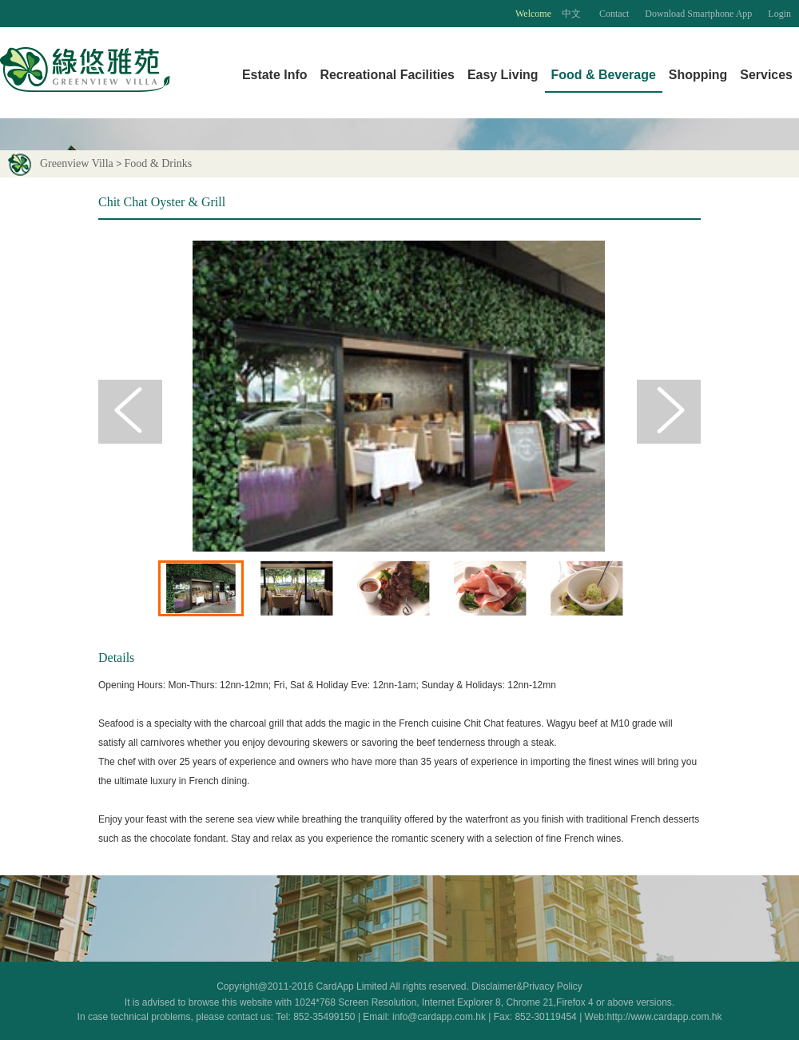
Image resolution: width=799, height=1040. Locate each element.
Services (766, 75)
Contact (614, 13)
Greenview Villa (59, 163)
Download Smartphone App (698, 13)
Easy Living (503, 75)
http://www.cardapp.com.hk (663, 1016)
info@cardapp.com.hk (440, 1016)
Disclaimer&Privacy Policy (526, 986)
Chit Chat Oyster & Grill (161, 202)
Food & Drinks (159, 163)
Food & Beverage (603, 75)
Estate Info (275, 75)
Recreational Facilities (387, 75)
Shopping (698, 75)
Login (779, 13)
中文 (572, 13)
